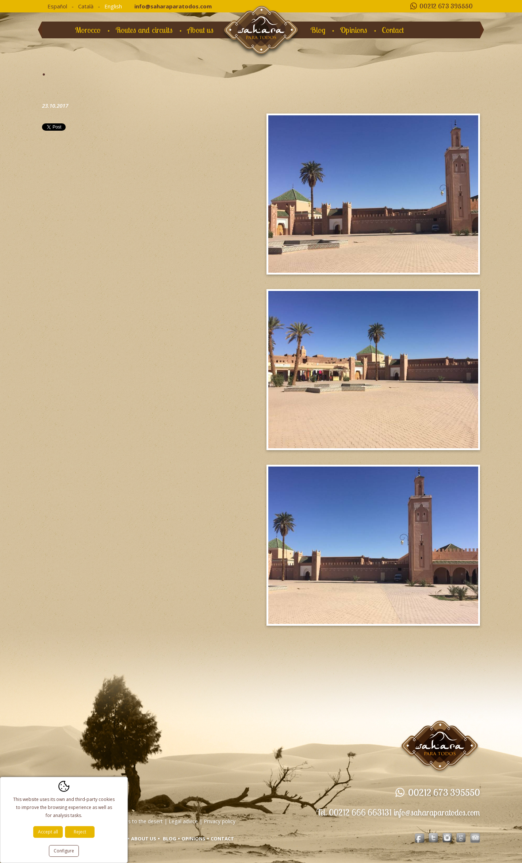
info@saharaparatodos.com (173, 6)
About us (200, 30)
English (113, 6)
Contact (393, 30)
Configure (64, 851)
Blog (317, 30)
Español (57, 6)
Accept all (48, 832)
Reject (80, 832)
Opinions (353, 30)
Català (85, 6)
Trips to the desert (141, 821)
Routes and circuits (144, 30)
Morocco (88, 30)
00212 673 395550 (446, 6)
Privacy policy (219, 821)
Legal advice (183, 821)
